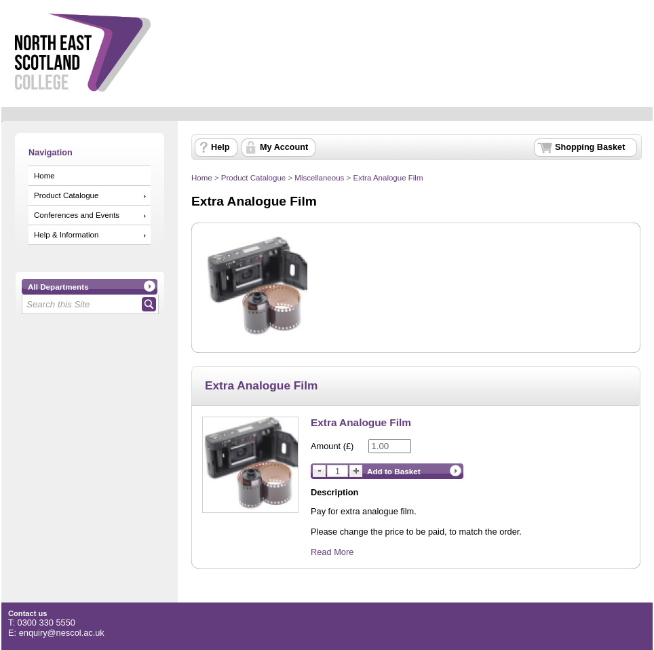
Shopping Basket (590, 147)
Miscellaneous (319, 178)
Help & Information (66, 235)
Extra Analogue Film (388, 178)
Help (220, 147)
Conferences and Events (76, 215)
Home (44, 176)
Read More (332, 552)
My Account (284, 147)
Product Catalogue (66, 195)
